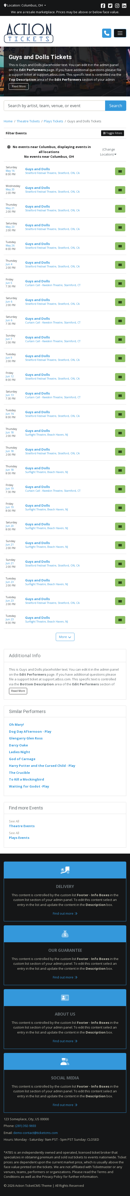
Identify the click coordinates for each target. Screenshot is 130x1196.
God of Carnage (22, 759)
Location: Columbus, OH (24, 5)
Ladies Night (19, 752)
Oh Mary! (16, 724)
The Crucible (19, 772)
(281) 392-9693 (25, 1125)
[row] (65, 170)
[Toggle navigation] (120, 33)
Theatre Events (22, 826)
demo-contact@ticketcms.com (35, 1132)
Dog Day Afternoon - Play (30, 731)
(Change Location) (108, 152)
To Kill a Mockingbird (26, 779)
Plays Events (19, 837)
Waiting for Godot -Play (29, 786)
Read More (19, 86)
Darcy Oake (18, 745)
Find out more (65, 913)
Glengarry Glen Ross (26, 738)
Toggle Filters (112, 133)
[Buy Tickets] (120, 171)
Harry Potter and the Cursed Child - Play (42, 765)
